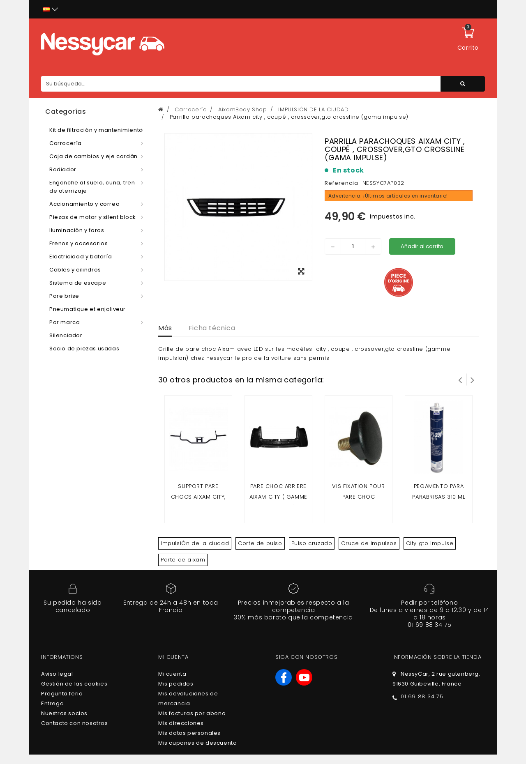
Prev (460, 379)
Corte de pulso (260, 543)
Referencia (341, 183)
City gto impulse (430, 543)
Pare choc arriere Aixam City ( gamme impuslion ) (278, 496)
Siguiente (472, 379)
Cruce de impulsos (369, 543)
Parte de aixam (183, 560)
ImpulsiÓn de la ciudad (195, 543)
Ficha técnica (212, 328)
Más (165, 328)
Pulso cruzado (311, 543)
